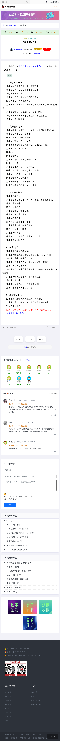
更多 (28, 360)
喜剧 (9, 75)
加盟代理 (8, 716)
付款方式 (8, 704)
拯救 (8, 525)
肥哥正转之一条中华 (15, 545)
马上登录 (20, 313)
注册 (52, 2)
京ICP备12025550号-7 (22, 648)
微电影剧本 (11, 25)
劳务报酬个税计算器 (38, 704)
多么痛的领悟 (12, 579)
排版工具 (34, 696)
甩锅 (8, 583)
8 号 (6, 499)
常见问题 (8, 692)
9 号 (11, 499)
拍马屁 (9, 587)
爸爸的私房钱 (12, 533)
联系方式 (8, 700)
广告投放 (8, 712)
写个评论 (53, 393)
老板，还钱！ (12, 529)
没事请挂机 (11, 541)
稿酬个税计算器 (36, 700)
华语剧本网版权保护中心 (29, 66)
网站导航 (8, 720)
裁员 (8, 575)
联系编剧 (37, 53)
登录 (57, 2)
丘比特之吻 (11, 563)
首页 (4, 25)
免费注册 (10, 313)
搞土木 (9, 567)
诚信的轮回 (11, 537)
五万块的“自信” (13, 571)
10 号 (17, 499)
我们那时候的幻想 (14, 550)
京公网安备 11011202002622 (16, 652)
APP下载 (34, 692)
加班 (8, 592)
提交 (10, 504)
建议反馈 (8, 696)
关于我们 (8, 708)
